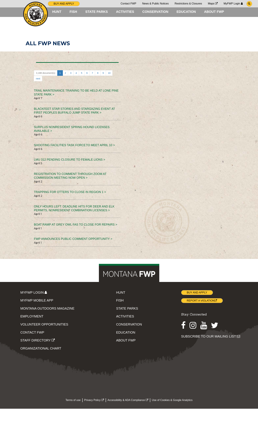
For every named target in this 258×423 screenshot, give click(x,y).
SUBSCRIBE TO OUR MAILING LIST (210, 350)
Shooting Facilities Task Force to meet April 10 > (74, 159)
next (38, 93)
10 (109, 87)
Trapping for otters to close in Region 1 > (70, 206)
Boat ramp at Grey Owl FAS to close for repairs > (75, 239)
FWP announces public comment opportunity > (73, 253)
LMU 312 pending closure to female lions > (69, 174)
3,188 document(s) (45, 87)
